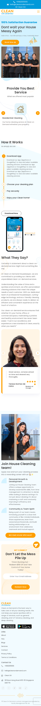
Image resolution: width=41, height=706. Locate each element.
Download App (14, 156)
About (3, 635)
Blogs (3, 643)
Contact (4, 650)
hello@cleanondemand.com (20, 4)
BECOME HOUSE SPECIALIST (20, 535)
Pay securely (13, 191)
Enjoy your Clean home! (18, 198)
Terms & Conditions (9, 657)
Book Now (10, 42)
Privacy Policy (6, 654)
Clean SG (21, 7)
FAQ (2, 639)
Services (4, 646)
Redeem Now (20, 587)
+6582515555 (20, 2)
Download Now (11, 213)
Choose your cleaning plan (20, 184)
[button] (38, 113)
